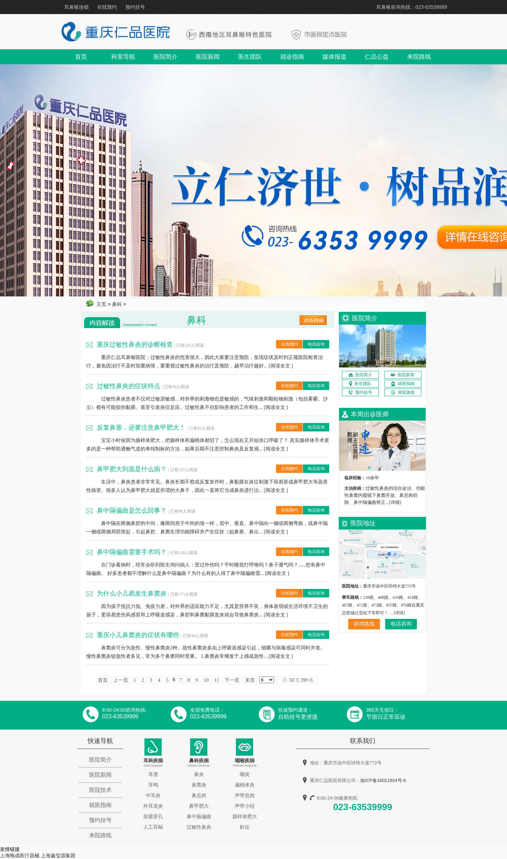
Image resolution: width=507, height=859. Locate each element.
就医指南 (100, 805)
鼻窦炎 (199, 785)
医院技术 (100, 790)
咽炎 (245, 774)
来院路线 (419, 56)
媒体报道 (334, 56)
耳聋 (153, 774)
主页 (101, 304)
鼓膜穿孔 (153, 816)
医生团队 (250, 56)
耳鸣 (153, 785)
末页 (250, 680)
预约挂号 (135, 7)
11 (216, 680)
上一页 (120, 680)
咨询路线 (364, 624)
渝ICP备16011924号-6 (383, 780)
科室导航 (123, 56)
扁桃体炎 (245, 785)
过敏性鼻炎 (199, 827)
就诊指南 (292, 56)
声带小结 (245, 806)
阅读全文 (280, 365)
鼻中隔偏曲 (199, 816)
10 (206, 680)
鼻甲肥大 (199, 806)
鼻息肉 (199, 795)
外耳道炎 (153, 806)
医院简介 (165, 56)
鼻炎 (199, 774)
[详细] (395, 502)
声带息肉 (245, 795)
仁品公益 (377, 56)
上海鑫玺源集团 (58, 855)
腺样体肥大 (244, 816)
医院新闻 (208, 56)
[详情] (399, 612)
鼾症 (245, 827)
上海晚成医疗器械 (19, 855)
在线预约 (107, 7)
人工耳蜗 (153, 827)
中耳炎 (153, 795)
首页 (81, 56)
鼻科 (117, 304)
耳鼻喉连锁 (76, 7)
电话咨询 (316, 344)
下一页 (232, 680)
